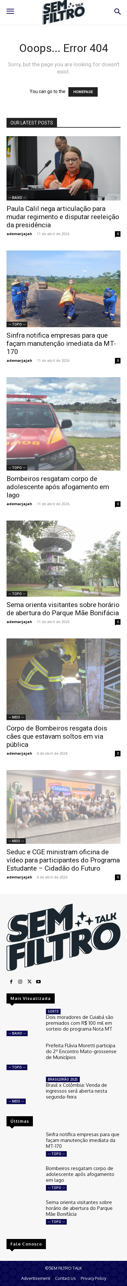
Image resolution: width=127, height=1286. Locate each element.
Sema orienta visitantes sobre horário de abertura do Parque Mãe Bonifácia (63, 609)
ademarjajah (19, 233)
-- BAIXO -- (17, 197)
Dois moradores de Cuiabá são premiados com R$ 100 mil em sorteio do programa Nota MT (79, 1023)
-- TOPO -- (16, 324)
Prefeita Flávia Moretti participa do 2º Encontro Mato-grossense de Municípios (81, 1051)
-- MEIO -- (16, 717)
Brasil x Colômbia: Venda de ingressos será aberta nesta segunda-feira (76, 1091)
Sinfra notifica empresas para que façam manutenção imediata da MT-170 (61, 343)
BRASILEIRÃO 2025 (63, 1079)
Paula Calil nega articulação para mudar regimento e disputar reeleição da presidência (63, 217)
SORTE (53, 1011)
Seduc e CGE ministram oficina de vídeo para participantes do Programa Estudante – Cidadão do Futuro (63, 860)
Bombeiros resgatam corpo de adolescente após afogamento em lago (58, 487)
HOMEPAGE (83, 92)
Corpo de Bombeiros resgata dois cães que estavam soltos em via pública (57, 736)
